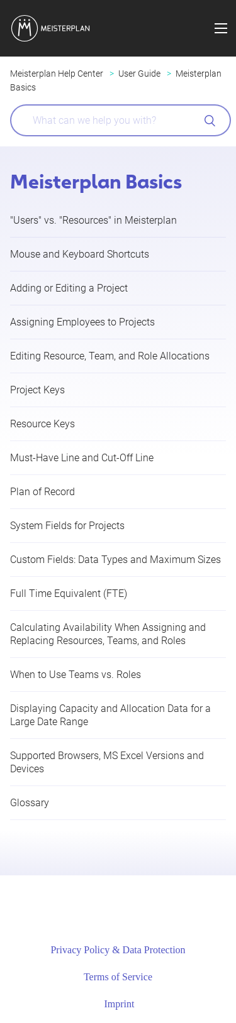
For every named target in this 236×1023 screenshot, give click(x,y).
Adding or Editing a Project (69, 288)
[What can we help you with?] (120, 120)
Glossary (29, 803)
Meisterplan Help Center (56, 73)
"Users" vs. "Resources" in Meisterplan (93, 220)
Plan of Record (42, 492)
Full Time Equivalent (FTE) (68, 593)
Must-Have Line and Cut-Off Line (82, 458)
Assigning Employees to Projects (82, 322)
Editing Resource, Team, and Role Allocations (110, 356)
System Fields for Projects (67, 526)
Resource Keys (42, 424)
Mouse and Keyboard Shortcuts (79, 254)
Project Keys (37, 390)
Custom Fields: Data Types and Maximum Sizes (115, 560)
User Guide (139, 73)
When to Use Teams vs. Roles (75, 675)
